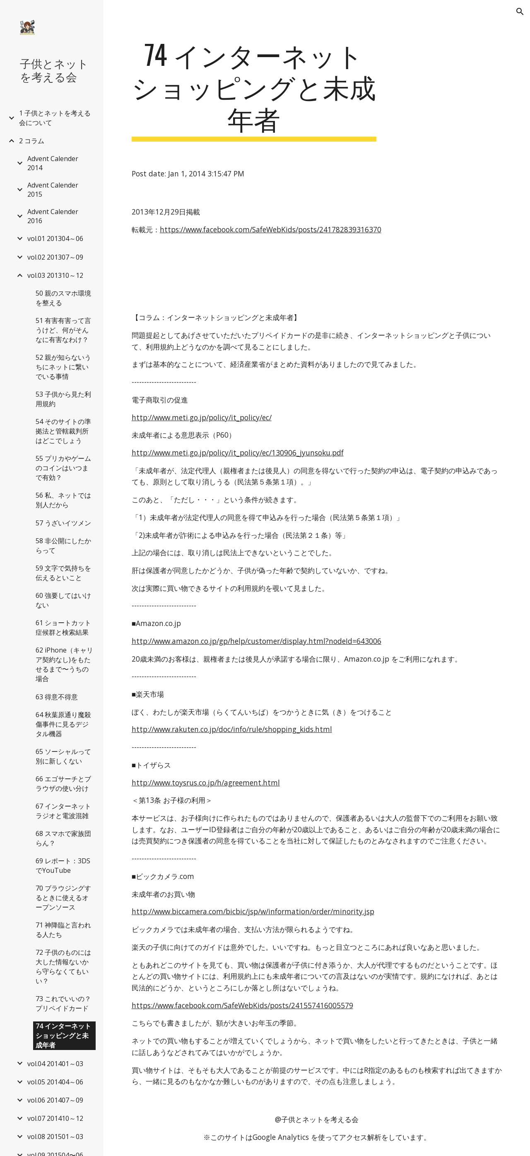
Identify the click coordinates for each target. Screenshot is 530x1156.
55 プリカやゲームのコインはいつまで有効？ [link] (63, 468)
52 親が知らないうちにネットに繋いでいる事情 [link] (63, 367)
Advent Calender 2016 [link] (52, 216)
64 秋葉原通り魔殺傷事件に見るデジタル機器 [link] (63, 724)
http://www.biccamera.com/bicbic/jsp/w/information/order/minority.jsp (253, 911)
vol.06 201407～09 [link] (55, 1100)
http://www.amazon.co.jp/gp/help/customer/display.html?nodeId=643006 (256, 641)
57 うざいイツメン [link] (63, 522)
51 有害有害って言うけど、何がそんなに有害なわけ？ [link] (63, 330)
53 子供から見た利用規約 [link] (63, 399)
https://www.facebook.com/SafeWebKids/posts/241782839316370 (270, 229)
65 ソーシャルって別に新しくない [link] (63, 756)
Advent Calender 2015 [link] (52, 190)
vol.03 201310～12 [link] (55, 275)
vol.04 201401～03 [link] (55, 1063)
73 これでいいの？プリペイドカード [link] (63, 1003)
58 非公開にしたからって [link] (63, 545)
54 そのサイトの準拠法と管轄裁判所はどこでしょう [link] (63, 431)
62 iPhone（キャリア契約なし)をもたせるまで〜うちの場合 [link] (64, 664)
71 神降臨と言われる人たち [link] (63, 929)
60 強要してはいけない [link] (63, 600)
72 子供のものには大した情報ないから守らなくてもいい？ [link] (63, 966)
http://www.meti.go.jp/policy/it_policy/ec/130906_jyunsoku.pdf (238, 453)
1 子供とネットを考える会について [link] (55, 117)
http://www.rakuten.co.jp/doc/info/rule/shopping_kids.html (232, 729)
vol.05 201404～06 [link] (55, 1081)
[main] (254, 90)
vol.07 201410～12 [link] (55, 1118)
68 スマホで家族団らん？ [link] (63, 838)
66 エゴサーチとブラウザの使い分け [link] (63, 783)
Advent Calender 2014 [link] (52, 163)
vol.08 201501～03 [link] (55, 1136)
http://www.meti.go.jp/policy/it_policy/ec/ (202, 417)
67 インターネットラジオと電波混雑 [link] (63, 811)
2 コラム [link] (31, 140)
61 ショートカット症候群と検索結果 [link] (63, 627)
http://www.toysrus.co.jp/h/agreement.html (206, 783)
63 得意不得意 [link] (57, 696)
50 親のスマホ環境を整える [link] (63, 298)
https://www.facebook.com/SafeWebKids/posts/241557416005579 (242, 1005)
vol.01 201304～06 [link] (55, 238)
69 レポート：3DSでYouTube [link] (63, 865)
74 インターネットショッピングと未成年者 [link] (63, 1035)
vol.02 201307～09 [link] (55, 257)
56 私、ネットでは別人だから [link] (63, 500)
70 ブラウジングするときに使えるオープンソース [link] (63, 898)
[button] (520, 12)
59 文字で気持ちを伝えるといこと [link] (63, 573)
